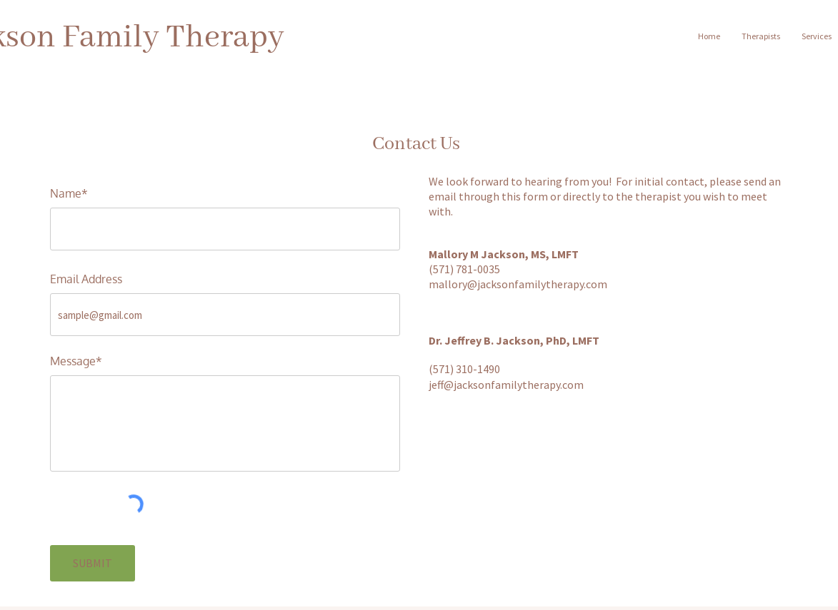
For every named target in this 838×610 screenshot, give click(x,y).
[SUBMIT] (92, 563)
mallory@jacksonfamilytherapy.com (518, 284)
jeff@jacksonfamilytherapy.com (506, 384)
